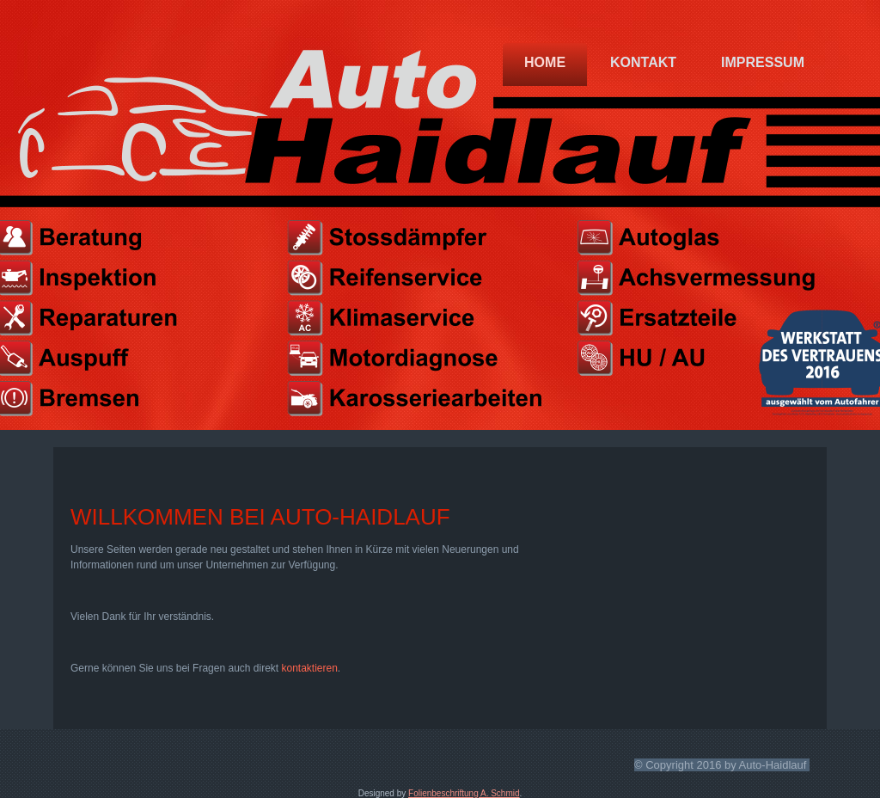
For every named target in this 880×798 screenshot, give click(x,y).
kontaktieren (309, 668)
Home (544, 62)
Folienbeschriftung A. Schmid (464, 793)
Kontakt (643, 62)
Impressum (762, 62)
